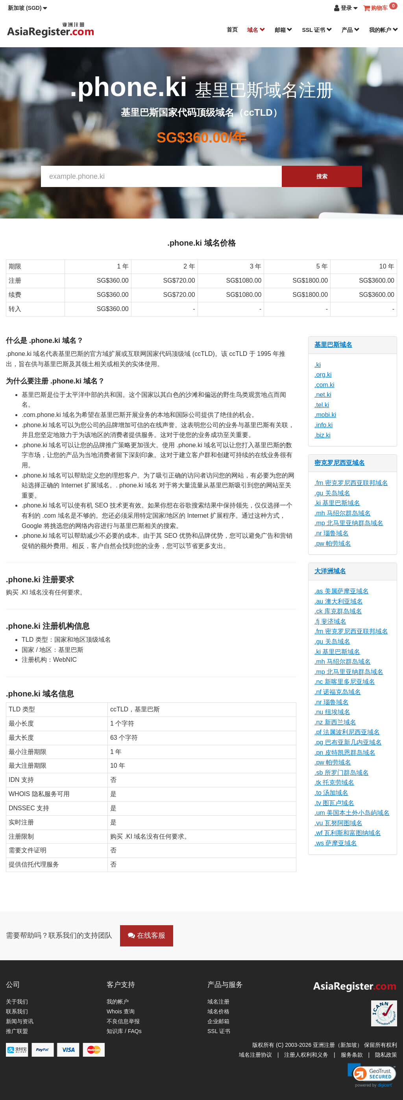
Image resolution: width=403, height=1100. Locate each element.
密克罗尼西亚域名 (339, 462)
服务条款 (352, 1055)
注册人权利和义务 (306, 1055)
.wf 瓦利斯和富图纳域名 (347, 833)
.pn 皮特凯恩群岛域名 (344, 752)
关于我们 (17, 1001)
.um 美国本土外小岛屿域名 (352, 812)
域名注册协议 (255, 1055)
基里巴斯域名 (333, 344)
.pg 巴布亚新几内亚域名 (348, 742)
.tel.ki (321, 405)
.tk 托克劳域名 (334, 782)
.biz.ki (322, 435)
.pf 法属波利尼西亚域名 (347, 732)
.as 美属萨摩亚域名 (341, 591)
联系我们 (17, 1011)
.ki (317, 364)
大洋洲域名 (330, 571)
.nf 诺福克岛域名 (337, 692)
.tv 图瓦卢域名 (334, 803)
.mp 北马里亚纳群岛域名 (348, 523)
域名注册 (218, 1001)
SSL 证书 (317, 30)
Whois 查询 (121, 1011)
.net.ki (322, 394)
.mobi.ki (325, 414)
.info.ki (323, 425)
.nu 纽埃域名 (332, 712)
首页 (232, 29)
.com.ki (324, 384)
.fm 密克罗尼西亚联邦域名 (351, 483)
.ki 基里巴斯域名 (337, 503)
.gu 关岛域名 (332, 493)
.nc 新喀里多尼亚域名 (344, 681)
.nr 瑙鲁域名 (331, 533)
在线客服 (146, 935)
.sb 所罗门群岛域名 (341, 772)
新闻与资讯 (19, 1021)
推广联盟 (17, 1031)
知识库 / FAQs (124, 1031)
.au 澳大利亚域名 (338, 601)
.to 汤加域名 (331, 792)
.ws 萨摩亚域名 (335, 843)
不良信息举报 (123, 1021)
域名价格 (218, 1011)
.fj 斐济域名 (330, 621)
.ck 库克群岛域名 (338, 611)
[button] (27, 8)
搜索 (321, 176)
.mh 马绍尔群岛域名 (342, 513)
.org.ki (323, 374)
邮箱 (284, 30)
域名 (256, 30)
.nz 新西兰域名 (335, 722)
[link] (372, 1075)
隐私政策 (386, 1055)
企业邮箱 (218, 1021)
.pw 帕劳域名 (332, 543)
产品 (351, 30)
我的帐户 (383, 30)
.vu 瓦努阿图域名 (338, 823)
